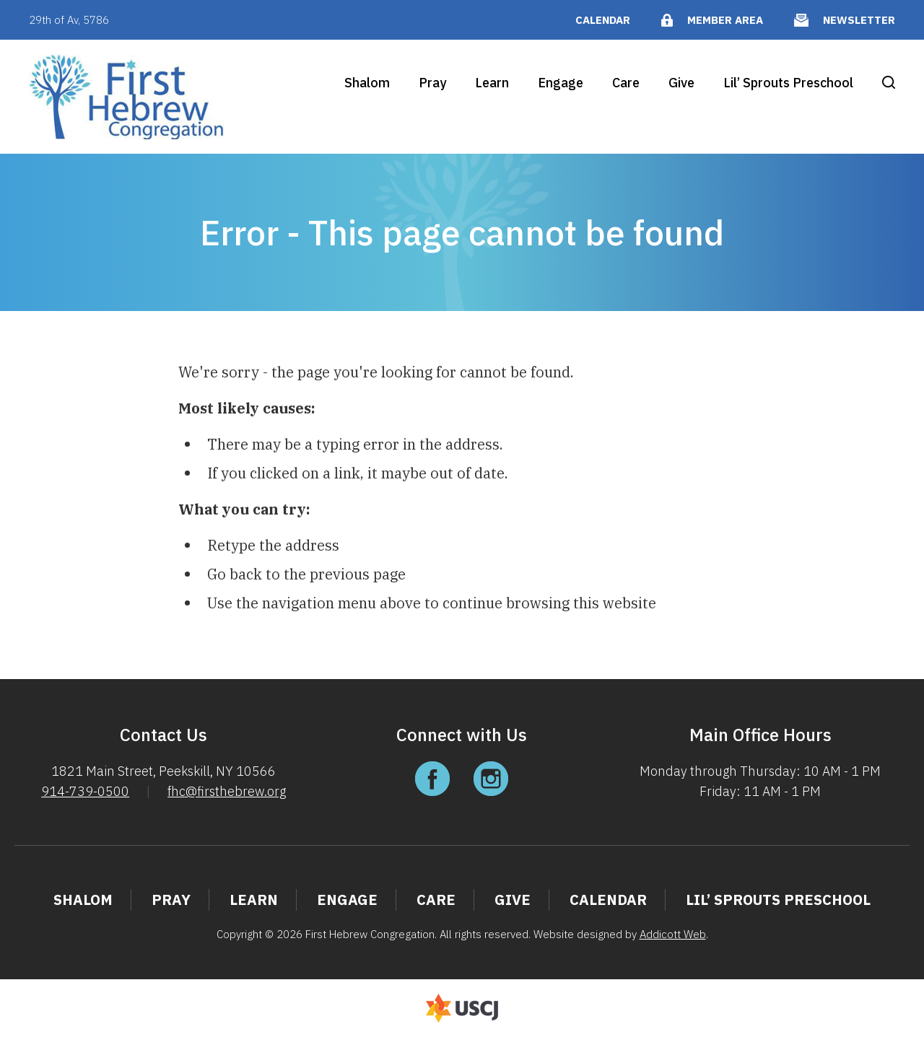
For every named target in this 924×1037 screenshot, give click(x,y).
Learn (492, 82)
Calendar (602, 20)
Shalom (367, 82)
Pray (432, 82)
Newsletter (859, 20)
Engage (560, 82)
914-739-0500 (85, 791)
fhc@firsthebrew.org (226, 791)
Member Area (725, 20)
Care (626, 82)
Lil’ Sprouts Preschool (788, 82)
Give (681, 82)
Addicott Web (673, 934)
